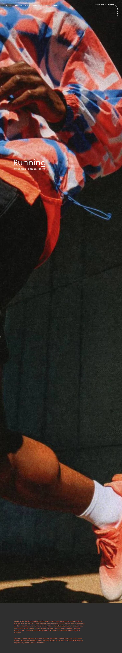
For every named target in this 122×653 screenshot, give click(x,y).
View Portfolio (33, 305)
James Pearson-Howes (32, 162)
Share (44, 305)
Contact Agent (19, 305)
